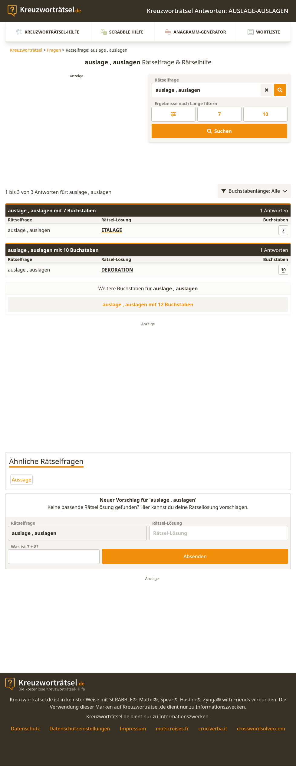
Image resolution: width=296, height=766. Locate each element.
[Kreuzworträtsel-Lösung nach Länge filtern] (173, 114)
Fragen (54, 50)
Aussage (21, 479)
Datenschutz (25, 728)
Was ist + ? (24, 546)
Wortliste (264, 32)
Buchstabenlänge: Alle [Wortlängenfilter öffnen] (254, 191)
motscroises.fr (172, 728)
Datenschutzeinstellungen (79, 728)
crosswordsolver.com (261, 728)
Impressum (133, 728)
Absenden (195, 556)
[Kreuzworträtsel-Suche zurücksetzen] (267, 90)
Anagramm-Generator (195, 32)
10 (265, 114)
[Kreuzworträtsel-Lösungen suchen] (280, 90)
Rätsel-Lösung (167, 523)
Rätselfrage (167, 80)
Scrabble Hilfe (122, 32)
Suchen (219, 131)
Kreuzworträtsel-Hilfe (47, 32)
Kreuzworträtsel (26, 50)
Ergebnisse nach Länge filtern (186, 103)
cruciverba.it (213, 728)
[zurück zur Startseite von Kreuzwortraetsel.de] (47, 11)
